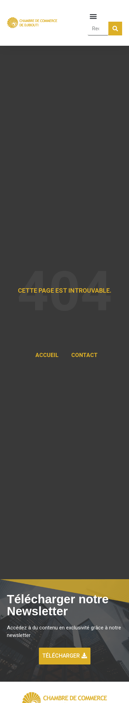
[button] (93, 16)
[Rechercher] (115, 28)
